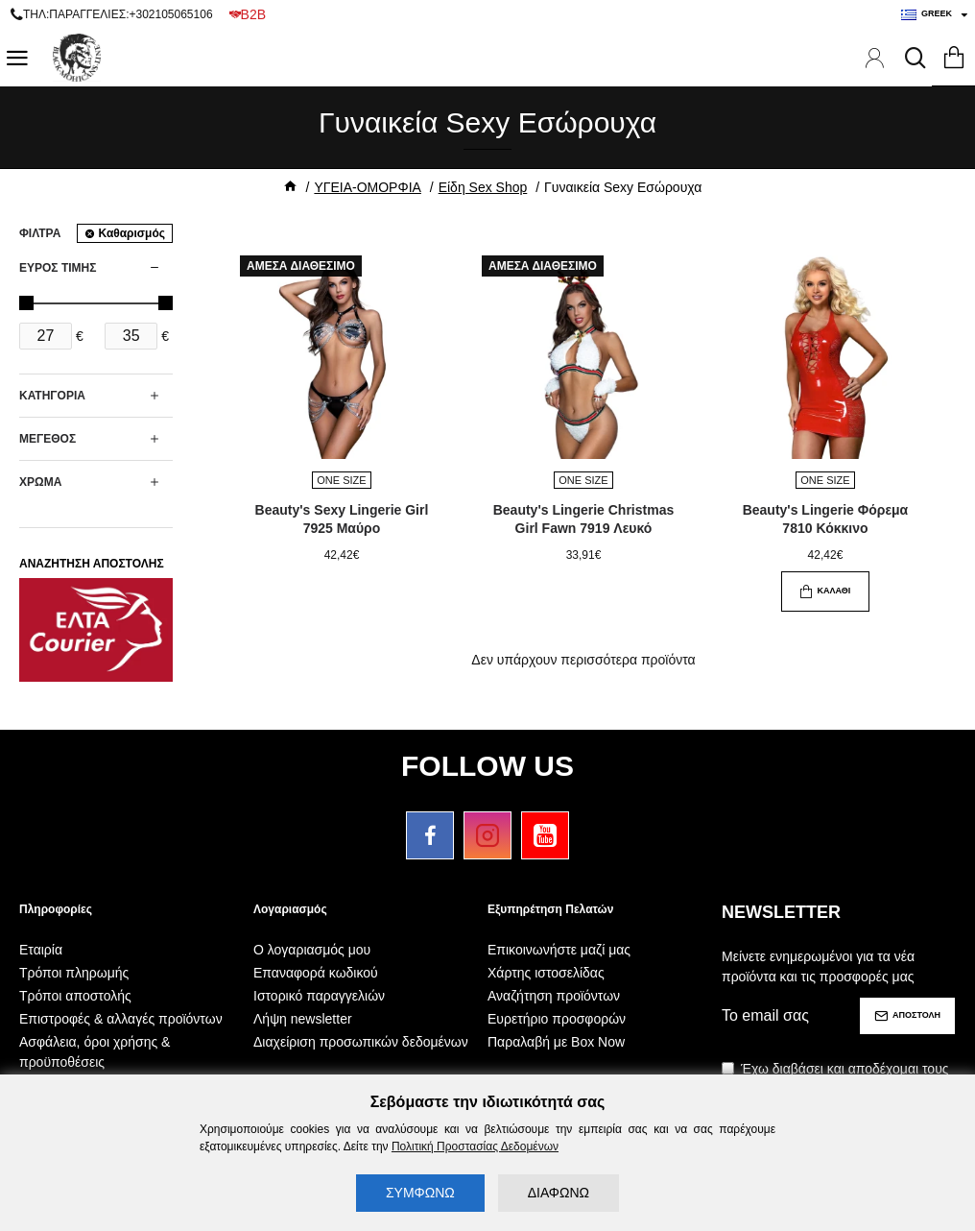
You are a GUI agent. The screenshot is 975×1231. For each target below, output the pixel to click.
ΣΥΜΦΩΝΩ (420, 1192)
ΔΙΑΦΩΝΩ (558, 1192)
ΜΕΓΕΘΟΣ (47, 439)
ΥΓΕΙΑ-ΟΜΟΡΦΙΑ (367, 187)
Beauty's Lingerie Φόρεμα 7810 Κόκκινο (826, 518)
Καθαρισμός (131, 233)
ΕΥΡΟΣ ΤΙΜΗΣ (57, 268)
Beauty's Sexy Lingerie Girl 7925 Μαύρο (342, 518)
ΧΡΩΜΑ (40, 482)
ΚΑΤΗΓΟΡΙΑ (52, 395)
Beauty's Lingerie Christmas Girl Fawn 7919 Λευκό (584, 518)
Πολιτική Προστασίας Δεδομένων (475, 1146)
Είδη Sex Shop (483, 187)
